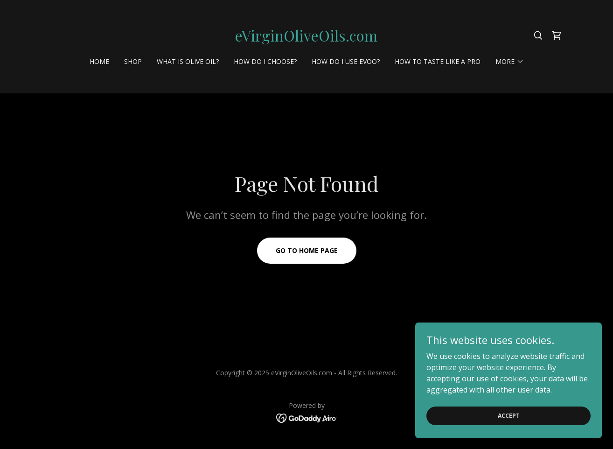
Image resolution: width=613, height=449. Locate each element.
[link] (306, 39)
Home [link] (99, 61)
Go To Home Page (307, 250)
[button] (509, 61)
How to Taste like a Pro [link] (438, 61)
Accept (509, 416)
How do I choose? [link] (265, 61)
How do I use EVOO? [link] (346, 61)
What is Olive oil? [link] (188, 61)
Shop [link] (133, 61)
